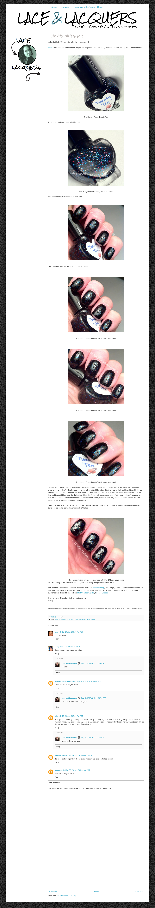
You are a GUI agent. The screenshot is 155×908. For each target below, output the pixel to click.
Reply (57, 639)
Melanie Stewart (61, 755)
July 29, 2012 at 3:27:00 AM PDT (80, 755)
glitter (64, 619)
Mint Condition (83, 593)
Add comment (54, 783)
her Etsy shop (98, 588)
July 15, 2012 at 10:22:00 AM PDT (93, 698)
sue (56, 632)
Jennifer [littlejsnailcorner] (65, 681)
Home (54, 7)
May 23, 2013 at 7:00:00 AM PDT (77, 770)
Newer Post (53, 892)
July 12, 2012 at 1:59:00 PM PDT (71, 632)
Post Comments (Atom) (67, 895)
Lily (56, 716)
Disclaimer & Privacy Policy (88, 7)
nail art (73, 619)
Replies (60, 659)
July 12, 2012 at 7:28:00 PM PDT (89, 681)
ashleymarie (60, 770)
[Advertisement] (96, 869)
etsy (60, 619)
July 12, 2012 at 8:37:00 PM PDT (71, 716)
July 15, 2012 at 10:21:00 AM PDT (93, 663)
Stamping (79, 619)
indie (68, 619)
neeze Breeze (102, 593)
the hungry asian (89, 619)
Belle (92, 593)
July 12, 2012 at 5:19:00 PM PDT (72, 647)
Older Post (139, 892)
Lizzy (57, 647)
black (56, 619)
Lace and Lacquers (69, 663)
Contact (65, 7)
